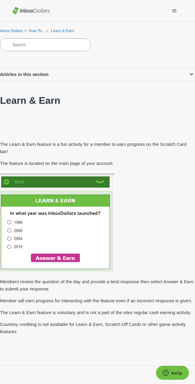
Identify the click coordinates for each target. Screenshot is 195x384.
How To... (37, 30)
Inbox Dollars (11, 30)
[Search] (45, 45)
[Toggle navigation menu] (174, 11)
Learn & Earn (62, 30)
